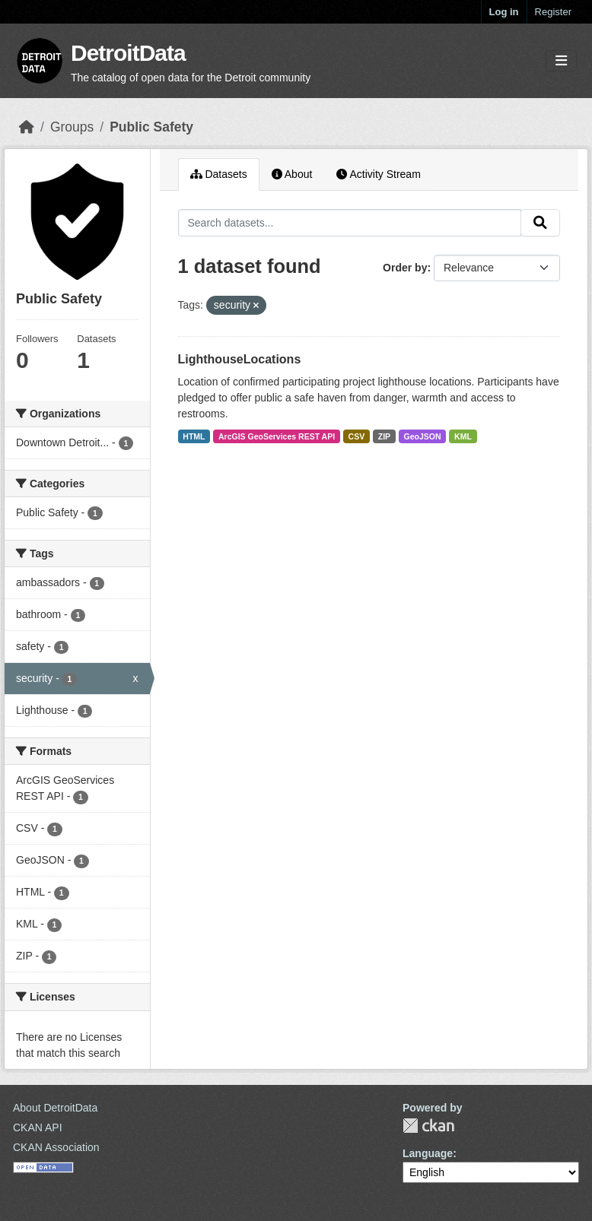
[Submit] (540, 222)
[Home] (26, 127)
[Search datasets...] (350, 222)
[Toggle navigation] (561, 61)
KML (463, 436)
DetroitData (128, 52)
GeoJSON (422, 436)
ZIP (384, 436)
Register (553, 11)
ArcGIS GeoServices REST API (276, 436)
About (292, 174)
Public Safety (151, 127)
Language (428, 1153)
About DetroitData (55, 1108)
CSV (357, 436)
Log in (504, 11)
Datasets (218, 174)
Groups (72, 127)
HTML (194, 436)
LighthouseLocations (239, 359)
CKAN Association (56, 1147)
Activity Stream (378, 174)
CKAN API (37, 1127)
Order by (405, 268)
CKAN (428, 1126)
